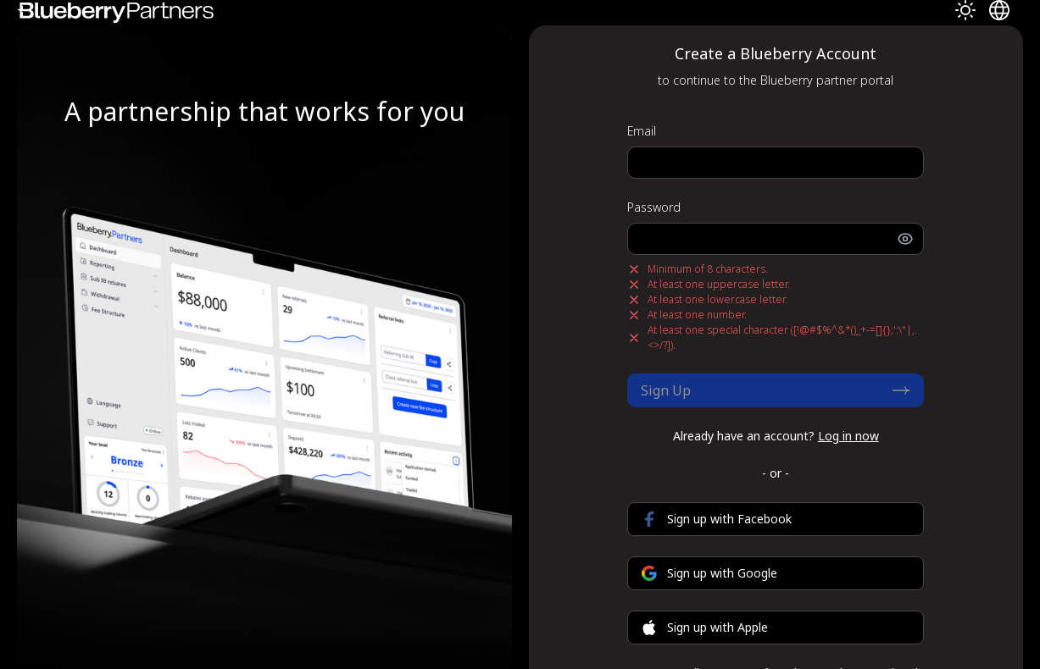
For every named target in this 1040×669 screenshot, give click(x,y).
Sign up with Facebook (717, 519)
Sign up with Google (709, 573)
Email (641, 131)
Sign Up (775, 390)
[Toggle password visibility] (910, 239)
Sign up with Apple (705, 627)
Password (654, 207)
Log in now (848, 436)
